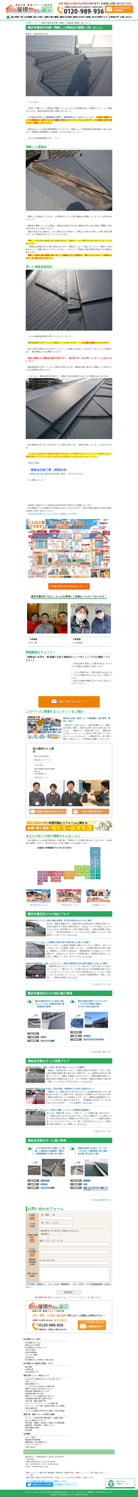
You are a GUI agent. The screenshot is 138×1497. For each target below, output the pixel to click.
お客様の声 (114, 17)
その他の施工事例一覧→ (101, 1052)
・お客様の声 (28, 1369)
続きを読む (105, 739)
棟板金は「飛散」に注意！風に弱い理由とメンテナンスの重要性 (60, 1067)
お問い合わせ (126, 17)
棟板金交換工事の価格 (39, 474)
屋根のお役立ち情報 (81, 17)
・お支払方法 (28, 1357)
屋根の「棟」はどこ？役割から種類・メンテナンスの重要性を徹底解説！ (62, 1110)
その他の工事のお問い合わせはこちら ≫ (69, 586)
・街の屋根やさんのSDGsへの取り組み (38, 1360)
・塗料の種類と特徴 (31, 1428)
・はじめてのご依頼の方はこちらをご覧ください (42, 1379)
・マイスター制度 (30, 1355)
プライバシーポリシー (78, 1297)
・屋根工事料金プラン (32, 1384)
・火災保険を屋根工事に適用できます (38, 1398)
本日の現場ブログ (99, 17)
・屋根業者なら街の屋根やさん (35, 1442)
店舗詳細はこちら (41, 777)
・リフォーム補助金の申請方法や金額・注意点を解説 (44, 1411)
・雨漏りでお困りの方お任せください (38, 1389)
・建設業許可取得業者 (32, 1440)
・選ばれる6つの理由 (31, 1345)
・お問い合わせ (29, 1447)
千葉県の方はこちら (69, 905)
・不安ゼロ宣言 (29, 1350)
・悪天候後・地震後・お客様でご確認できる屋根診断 (44, 1423)
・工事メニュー (29, 1381)
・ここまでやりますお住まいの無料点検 (38, 1386)
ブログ (37, 23)
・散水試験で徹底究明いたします (36, 1391)
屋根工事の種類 (51, 17)
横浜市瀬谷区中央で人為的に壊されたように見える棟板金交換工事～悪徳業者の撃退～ (49, 1004)
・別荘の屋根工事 (30, 1408)
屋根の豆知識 (65, 17)
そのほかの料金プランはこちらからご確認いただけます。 (53, 514)
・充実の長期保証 (30, 1352)
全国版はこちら (99, 905)
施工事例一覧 (17, 17)
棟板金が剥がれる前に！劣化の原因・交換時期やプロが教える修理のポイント (65, 1089)
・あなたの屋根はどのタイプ (34, 1420)
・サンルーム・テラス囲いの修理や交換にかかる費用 (44, 1406)
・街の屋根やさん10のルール (34, 1348)
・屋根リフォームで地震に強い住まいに (38, 1396)
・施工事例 (27, 1367)
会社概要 (28, 17)
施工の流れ (38, 17)
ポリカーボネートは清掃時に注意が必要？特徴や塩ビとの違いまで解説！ (62, 942)
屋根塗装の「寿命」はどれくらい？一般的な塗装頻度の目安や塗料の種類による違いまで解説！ (72, 963)
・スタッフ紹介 (29, 1437)
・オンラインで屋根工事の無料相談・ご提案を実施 (43, 1418)
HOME (29, 23)
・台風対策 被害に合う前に (33, 1394)
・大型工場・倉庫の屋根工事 (34, 1401)
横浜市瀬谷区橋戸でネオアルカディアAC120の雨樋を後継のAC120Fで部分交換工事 (92, 1004)
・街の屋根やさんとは (32, 1343)
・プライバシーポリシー (32, 1445)
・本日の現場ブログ (31, 1372)
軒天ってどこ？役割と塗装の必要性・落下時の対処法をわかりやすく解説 (63, 920)
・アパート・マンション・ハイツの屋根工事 (40, 1403)
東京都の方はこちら (39, 905)
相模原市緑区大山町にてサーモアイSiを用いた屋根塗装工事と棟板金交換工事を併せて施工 (92, 1151)
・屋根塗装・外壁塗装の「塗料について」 (39, 1425)
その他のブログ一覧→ (102, 984)
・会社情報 (27, 1430)
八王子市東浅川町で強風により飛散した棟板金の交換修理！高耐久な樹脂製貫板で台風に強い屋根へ (49, 1151)
